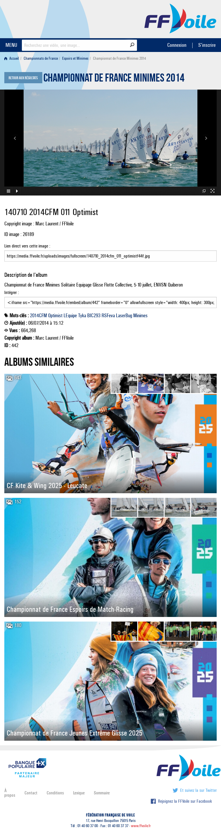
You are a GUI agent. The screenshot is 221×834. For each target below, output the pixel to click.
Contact (30, 793)
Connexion (176, 45)
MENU (11, 45)
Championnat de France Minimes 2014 (113, 79)
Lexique (79, 793)
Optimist (55, 315)
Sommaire (102, 793)
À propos (9, 793)
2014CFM (38, 315)
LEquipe (70, 315)
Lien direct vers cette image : (110, 252)
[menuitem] (12, 58)
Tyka (82, 315)
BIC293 (93, 315)
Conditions (55, 793)
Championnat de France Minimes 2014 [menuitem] (119, 58)
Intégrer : (110, 299)
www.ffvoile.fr (141, 825)
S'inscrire (207, 45)
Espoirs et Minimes (75, 58)
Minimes (140, 315)
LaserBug (124, 315)
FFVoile (180, 18)
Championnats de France (41, 58)
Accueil (11, 58)
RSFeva (108, 315)
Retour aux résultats (23, 78)
